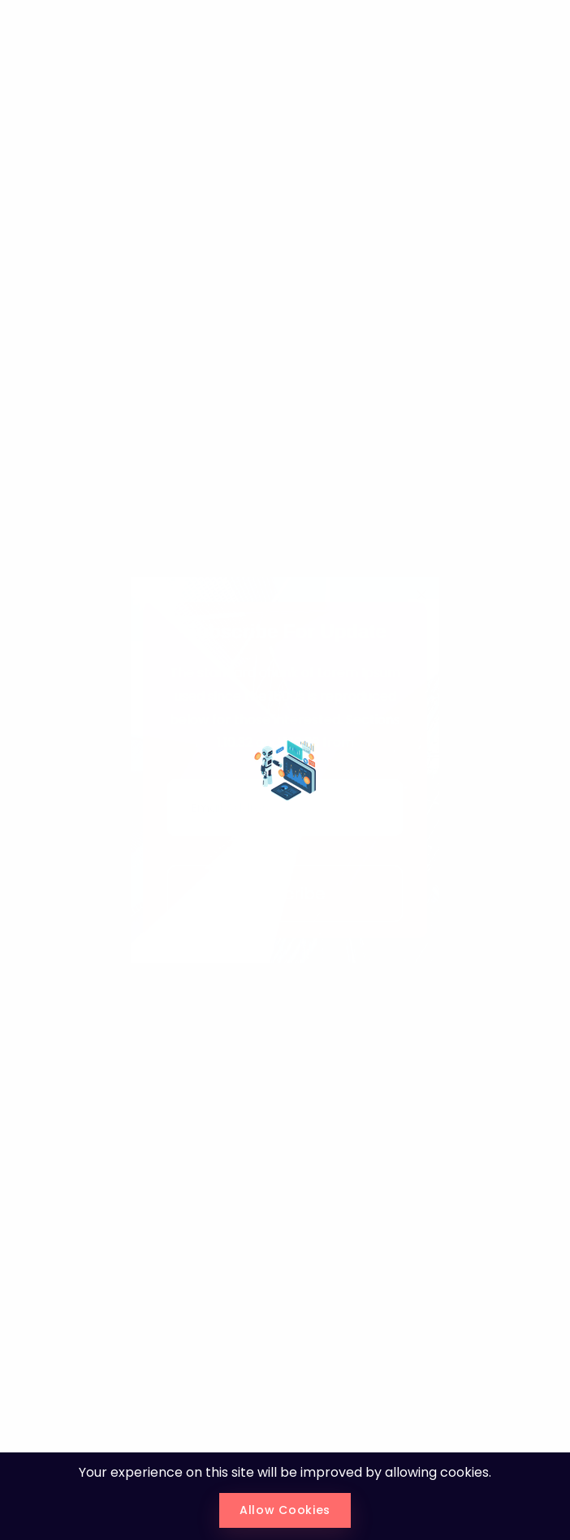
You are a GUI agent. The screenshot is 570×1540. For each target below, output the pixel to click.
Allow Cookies (285, 1510)
